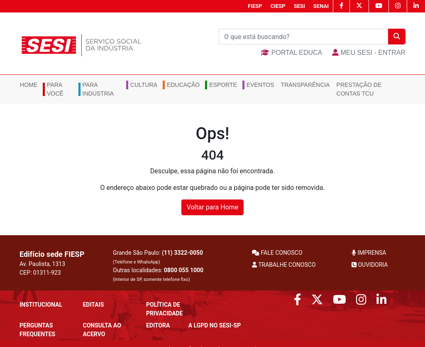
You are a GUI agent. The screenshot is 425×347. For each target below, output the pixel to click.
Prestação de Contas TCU (359, 89)
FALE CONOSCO (277, 252)
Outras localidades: (158, 274)
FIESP (255, 6)
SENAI (321, 6)
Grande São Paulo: (158, 257)
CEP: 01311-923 (40, 272)
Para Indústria (98, 89)
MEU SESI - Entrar (368, 52)
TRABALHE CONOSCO (284, 264)
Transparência (305, 84)
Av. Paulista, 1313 (42, 264)
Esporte (223, 84)
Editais (93, 304)
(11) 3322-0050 (182, 252)
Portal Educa (291, 52)
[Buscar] (303, 36)
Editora (158, 325)
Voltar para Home (213, 207)
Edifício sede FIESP (52, 254)
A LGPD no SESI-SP (214, 325)
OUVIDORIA (370, 264)
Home (28, 84)
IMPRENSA (369, 252)
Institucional (41, 304)
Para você (55, 89)
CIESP (278, 6)
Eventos (260, 84)
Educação (183, 84)
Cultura (143, 84)
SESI (299, 6)
